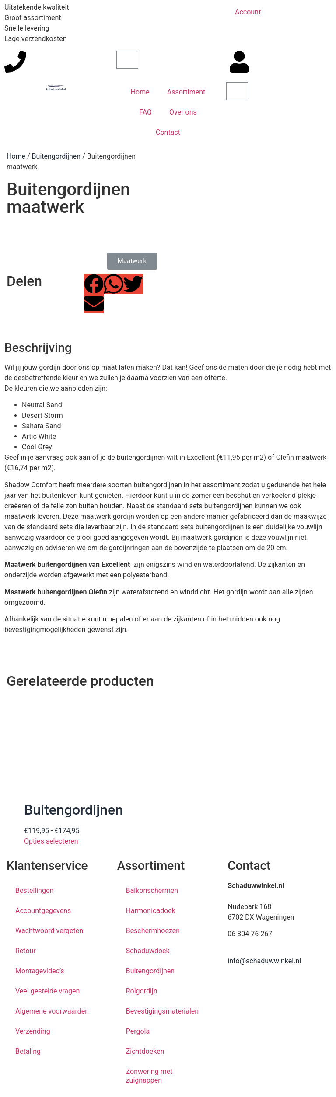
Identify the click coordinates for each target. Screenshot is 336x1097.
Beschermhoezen (153, 931)
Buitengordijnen (56, 156)
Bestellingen (34, 890)
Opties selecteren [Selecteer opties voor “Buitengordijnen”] (51, 841)
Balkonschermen (152, 890)
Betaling (28, 1051)
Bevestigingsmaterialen (162, 1011)
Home (140, 92)
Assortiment (186, 92)
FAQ (145, 112)
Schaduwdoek (148, 951)
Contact (168, 132)
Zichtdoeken (145, 1051)
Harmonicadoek (150, 910)
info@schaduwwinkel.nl (264, 961)
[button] (94, 284)
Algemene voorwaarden (52, 1011)
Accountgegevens (43, 910)
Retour (25, 951)
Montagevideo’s (39, 971)
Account (248, 12)
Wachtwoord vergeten (49, 931)
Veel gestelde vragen (47, 991)
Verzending (32, 1031)
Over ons (183, 112)
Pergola (138, 1031)
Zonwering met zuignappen (149, 1075)
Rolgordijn (142, 991)
